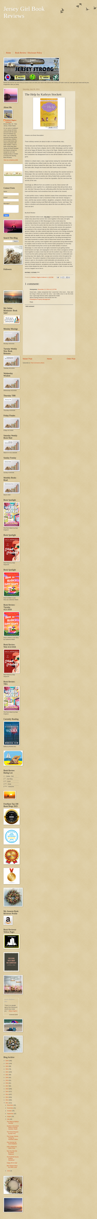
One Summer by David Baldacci (12, 1143)
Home (8, 53)
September (10, 1113)
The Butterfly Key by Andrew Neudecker (12, 1158)
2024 (7, 1066)
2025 (7, 1063)
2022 (7, 1072)
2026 (7, 1060)
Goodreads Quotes (13, 1014)
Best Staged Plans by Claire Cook (12, 1166)
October (9, 1110)
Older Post (71, 359)
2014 (7, 1094)
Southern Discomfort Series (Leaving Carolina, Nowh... (13, 1127)
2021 (7, 1074)
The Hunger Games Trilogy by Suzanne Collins (12, 1137)
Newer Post (27, 359)
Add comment (29, 306)
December (10, 1105)
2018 (7, 1083)
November (10, 1108)
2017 (7, 1086)
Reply (31, 302)
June (8, 1171)
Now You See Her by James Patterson (12, 1152)
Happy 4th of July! (12, 1163)
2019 (7, 1080)
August (9, 1116)
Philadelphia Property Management (40, 299)
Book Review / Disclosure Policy (28, 53)
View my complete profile (11, 160)
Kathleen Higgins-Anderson (11, 121)
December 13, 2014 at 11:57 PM (47, 289)
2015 (7, 1091)
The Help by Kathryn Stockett (13, 1122)
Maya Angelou (13, 1011)
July (8, 1119)
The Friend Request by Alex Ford (12, 1132)
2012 (7, 1100)
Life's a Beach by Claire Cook (12, 1147)
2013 (7, 1097)
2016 (7, 1089)
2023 (7, 1069)
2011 (7, 1103)
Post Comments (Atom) (37, 363)
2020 (7, 1077)
